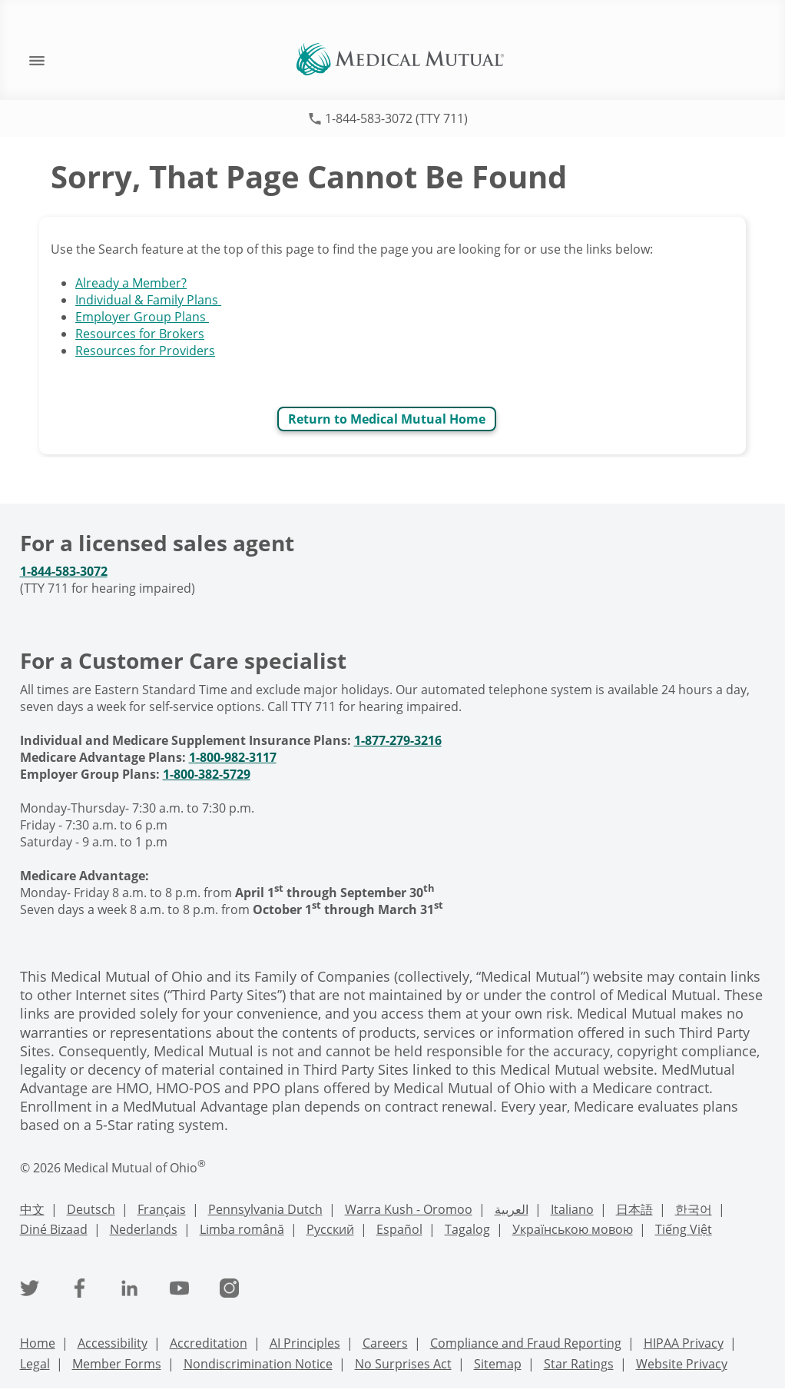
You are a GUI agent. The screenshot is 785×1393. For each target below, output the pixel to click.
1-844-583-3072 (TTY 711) (396, 118)
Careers (385, 1343)
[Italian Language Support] (572, 1211)
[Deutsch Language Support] (91, 1211)
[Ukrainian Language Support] (572, 1231)
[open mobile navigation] (29, 59)
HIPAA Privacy (684, 1343)
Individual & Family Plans (148, 299)
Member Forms (116, 1363)
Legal (35, 1363)
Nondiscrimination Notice (258, 1363)
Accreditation (208, 1343)
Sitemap (498, 1363)
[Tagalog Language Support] (467, 1231)
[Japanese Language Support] (634, 1211)
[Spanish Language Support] (399, 1231)
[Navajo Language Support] (54, 1231)
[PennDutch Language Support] (265, 1211)
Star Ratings (579, 1363)
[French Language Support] (161, 1211)
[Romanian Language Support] (242, 1231)
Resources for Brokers (139, 333)
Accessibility (112, 1343)
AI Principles (305, 1343)
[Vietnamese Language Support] (683, 1231)
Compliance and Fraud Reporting (525, 1343)
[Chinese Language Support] (32, 1211)
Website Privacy (681, 1363)
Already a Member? (131, 282)
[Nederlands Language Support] (143, 1231)
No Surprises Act (403, 1363)
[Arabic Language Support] (511, 1211)
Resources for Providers (145, 350)
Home (37, 1343)
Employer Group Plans (142, 316)
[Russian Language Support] (330, 1231)
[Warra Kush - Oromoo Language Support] (408, 1211)
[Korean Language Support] (693, 1211)
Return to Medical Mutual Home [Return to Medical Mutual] (386, 419)
